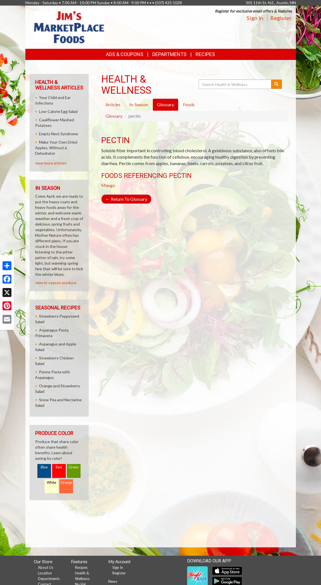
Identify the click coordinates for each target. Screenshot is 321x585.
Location (45, 573)
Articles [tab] (112, 104)
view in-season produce (55, 282)
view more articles (51, 163)
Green (74, 467)
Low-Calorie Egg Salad (58, 111)
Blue (44, 467)
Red (59, 467)
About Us (45, 567)
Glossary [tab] (165, 104)
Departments (49, 578)
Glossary (113, 116)
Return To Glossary (126, 199)
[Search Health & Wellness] (235, 84)
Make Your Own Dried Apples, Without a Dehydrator (56, 148)
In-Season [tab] (138, 104)
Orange (66, 482)
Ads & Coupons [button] (124, 54)
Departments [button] (169, 54)
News (112, 581)
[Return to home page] (69, 26)
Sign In (255, 17)
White (51, 482)
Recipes (205, 54)
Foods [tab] (189, 104)
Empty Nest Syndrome (58, 133)
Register (281, 17)
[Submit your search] (276, 84)
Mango (108, 185)
